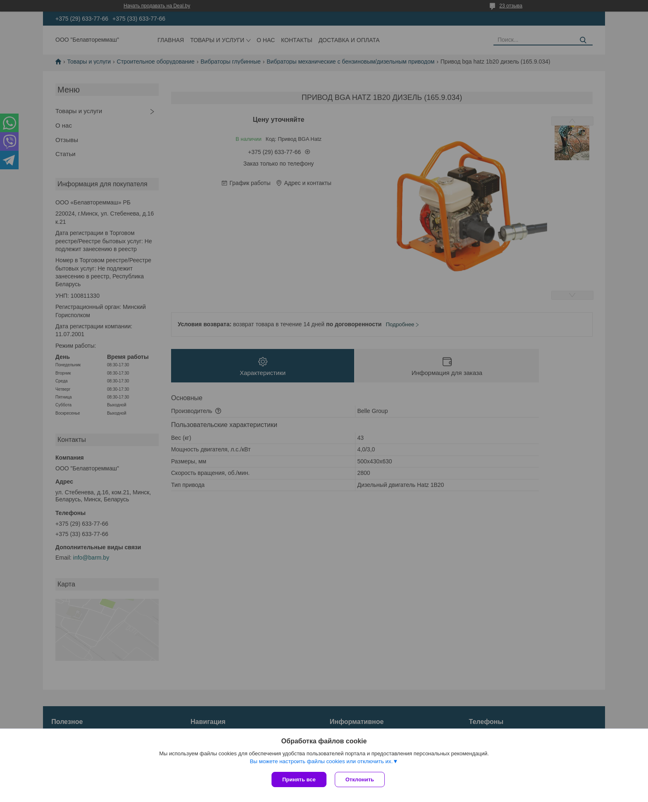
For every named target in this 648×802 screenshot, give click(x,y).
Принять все (299, 779)
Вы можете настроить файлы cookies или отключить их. (321, 761)
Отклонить (359, 779)
